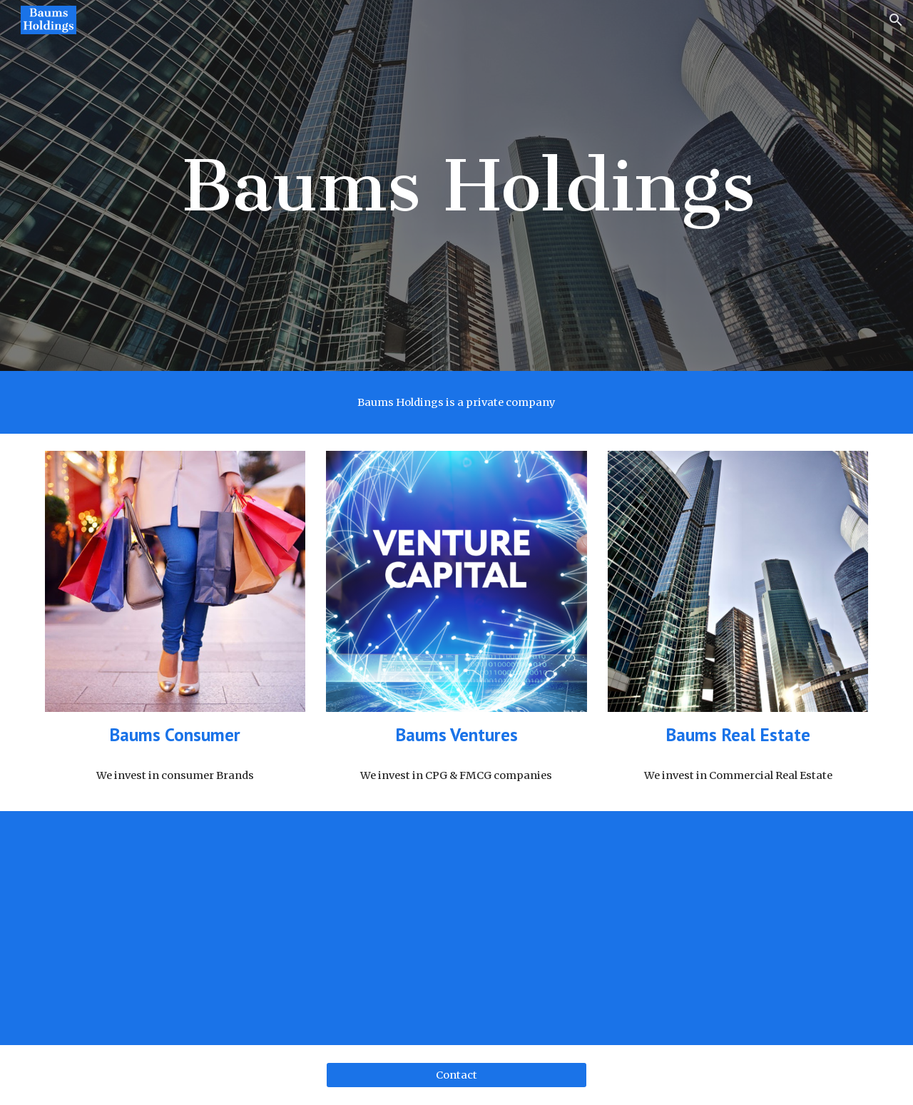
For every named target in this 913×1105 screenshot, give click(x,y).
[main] (456, 185)
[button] (896, 20)
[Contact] (456, 1075)
